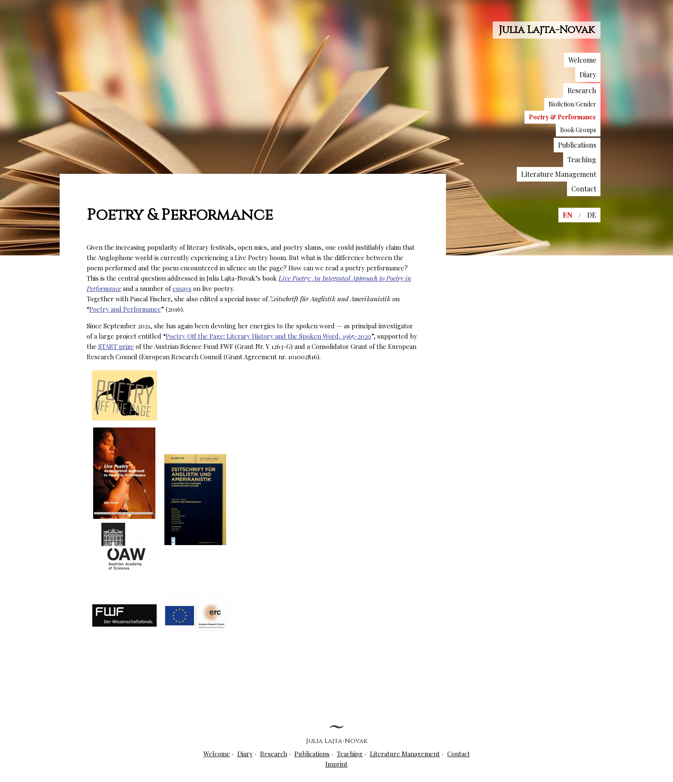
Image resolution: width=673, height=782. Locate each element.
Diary (587, 74)
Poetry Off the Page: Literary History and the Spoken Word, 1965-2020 (268, 336)
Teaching (581, 159)
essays (182, 288)
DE (591, 214)
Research (581, 90)
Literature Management (558, 174)
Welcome (582, 59)
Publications (577, 144)
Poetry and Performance (125, 309)
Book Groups (578, 130)
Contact (583, 188)
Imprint (336, 764)
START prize (116, 346)
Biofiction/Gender (572, 104)
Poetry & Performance (562, 117)
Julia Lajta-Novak (546, 30)
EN (568, 214)
